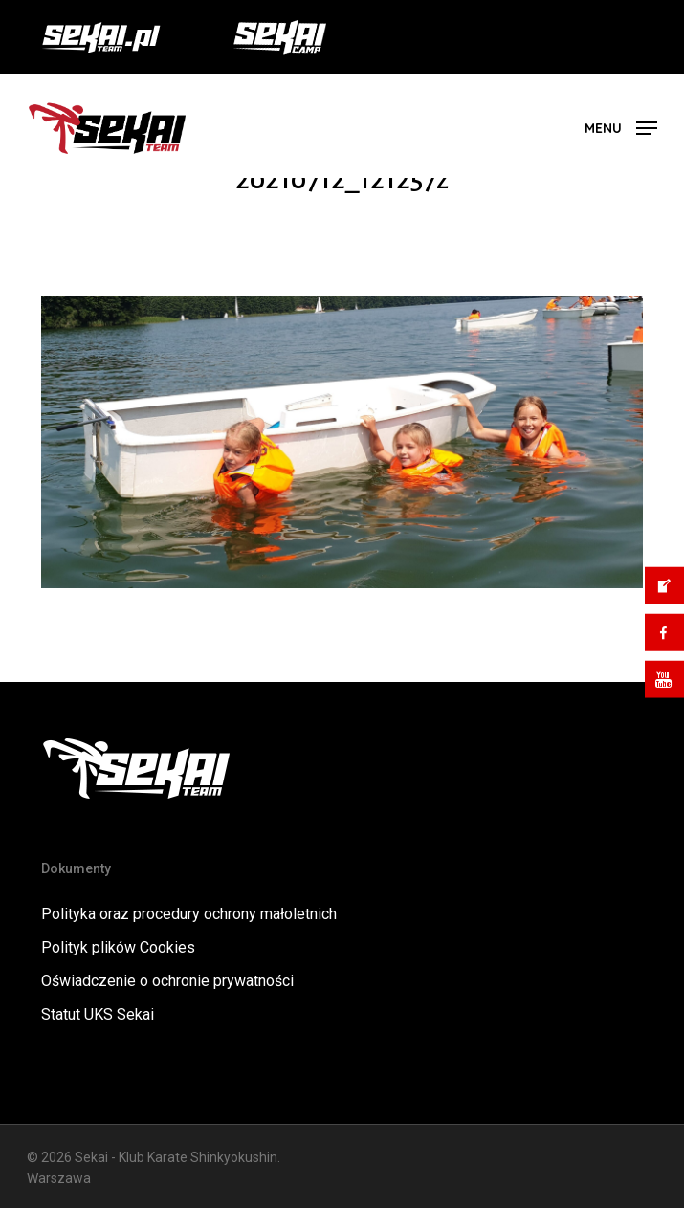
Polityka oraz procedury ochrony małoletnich (189, 914)
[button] (621, 127)
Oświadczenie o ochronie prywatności (167, 981)
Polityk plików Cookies (118, 947)
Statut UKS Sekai (97, 1014)
